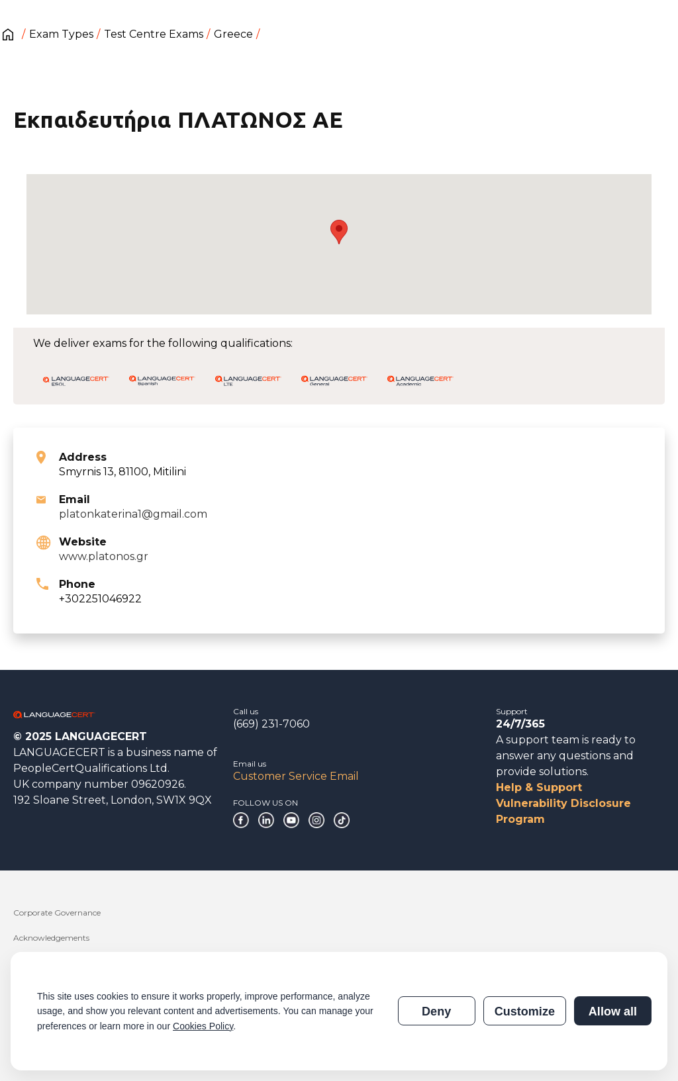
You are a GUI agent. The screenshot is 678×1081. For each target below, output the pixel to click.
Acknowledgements (51, 938)
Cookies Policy (203, 1026)
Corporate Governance (57, 912)
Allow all (613, 1011)
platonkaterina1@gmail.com (133, 514)
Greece (233, 34)
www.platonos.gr (103, 556)
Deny (436, 1011)
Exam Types (61, 34)
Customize (525, 1011)
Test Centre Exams (153, 34)
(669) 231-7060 (271, 724)
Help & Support (539, 787)
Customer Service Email (296, 776)
